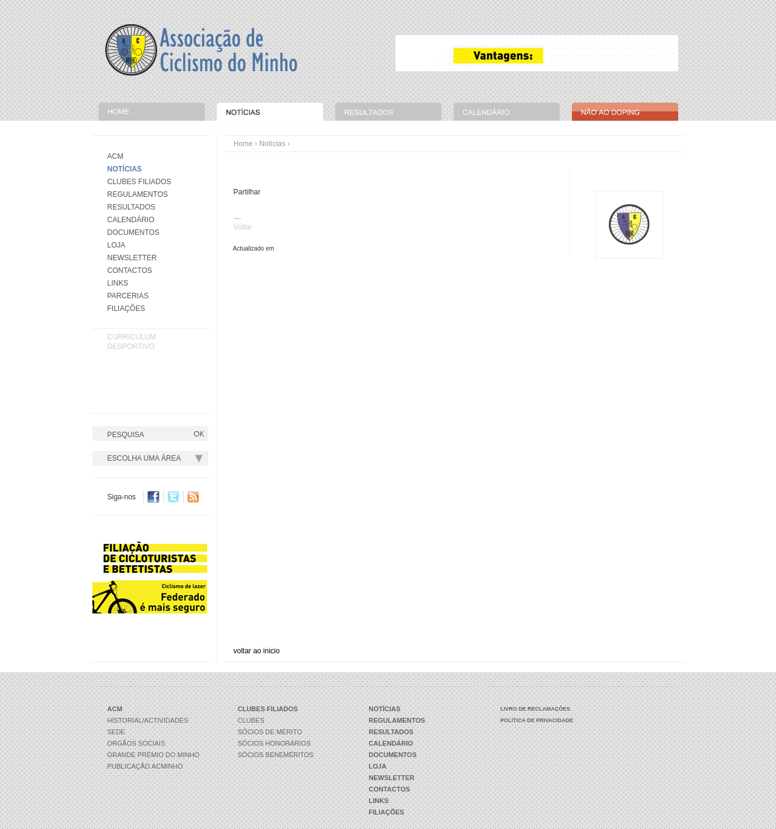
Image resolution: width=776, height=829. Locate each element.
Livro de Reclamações (536, 709)
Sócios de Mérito (270, 731)
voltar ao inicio (257, 651)
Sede (116, 731)
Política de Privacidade (537, 720)
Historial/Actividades (147, 720)
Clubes (251, 720)
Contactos (129, 270)
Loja (116, 245)
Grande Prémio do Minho (153, 754)
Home (243, 143)
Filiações (126, 308)
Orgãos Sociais (136, 743)
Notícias (272, 143)
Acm (115, 156)
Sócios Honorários (274, 743)
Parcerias (128, 296)
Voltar (243, 227)
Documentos (133, 232)
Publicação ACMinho (145, 766)
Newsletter (132, 258)
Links (118, 283)
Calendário (131, 220)
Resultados (131, 207)
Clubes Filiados (139, 182)
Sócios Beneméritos (276, 754)
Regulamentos (137, 194)
